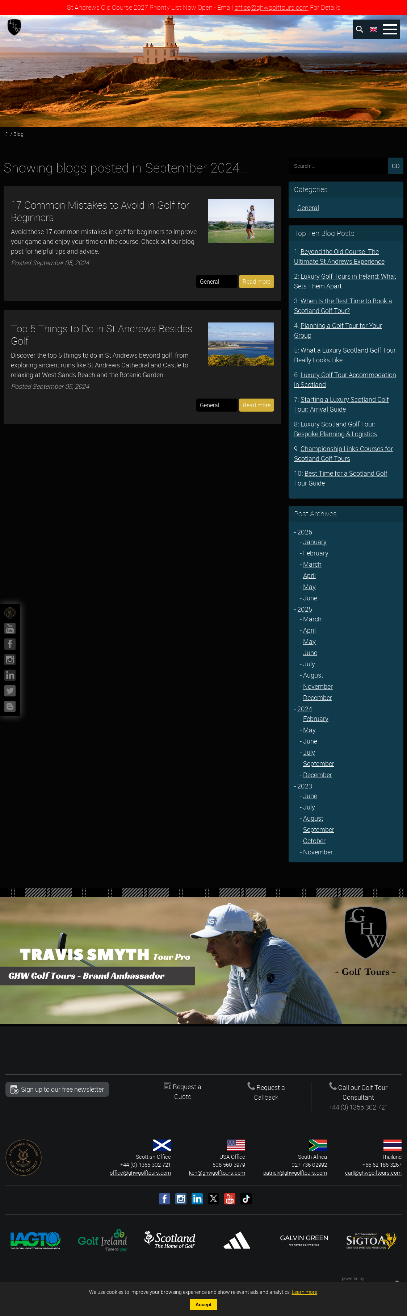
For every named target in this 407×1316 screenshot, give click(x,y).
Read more (256, 282)
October (314, 840)
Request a (182, 1091)
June (310, 598)
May (309, 586)
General (308, 207)
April (309, 575)
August (313, 675)
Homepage (6, 134)
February (315, 553)
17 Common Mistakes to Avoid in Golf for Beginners (100, 211)
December (317, 697)
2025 (304, 609)
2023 (304, 786)
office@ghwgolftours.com (272, 7)
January (315, 541)
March (312, 564)
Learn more (304, 1291)
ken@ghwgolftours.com (217, 1172)
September (318, 763)
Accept (203, 1304)
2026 (304, 532)
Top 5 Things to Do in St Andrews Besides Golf (102, 334)
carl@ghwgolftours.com (373, 1172)
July (309, 663)
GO (396, 166)
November (318, 686)
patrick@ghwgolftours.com (295, 1172)
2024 (304, 708)
